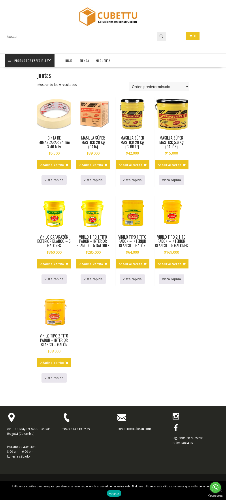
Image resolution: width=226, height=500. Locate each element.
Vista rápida (54, 180)
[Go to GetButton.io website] (215, 495)
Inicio (68, 60)
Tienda (84, 60)
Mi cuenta (103, 60)
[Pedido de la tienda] (159, 86)
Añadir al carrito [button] (52, 165)
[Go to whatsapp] (215, 487)
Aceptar (114, 493)
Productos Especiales (28, 60)
